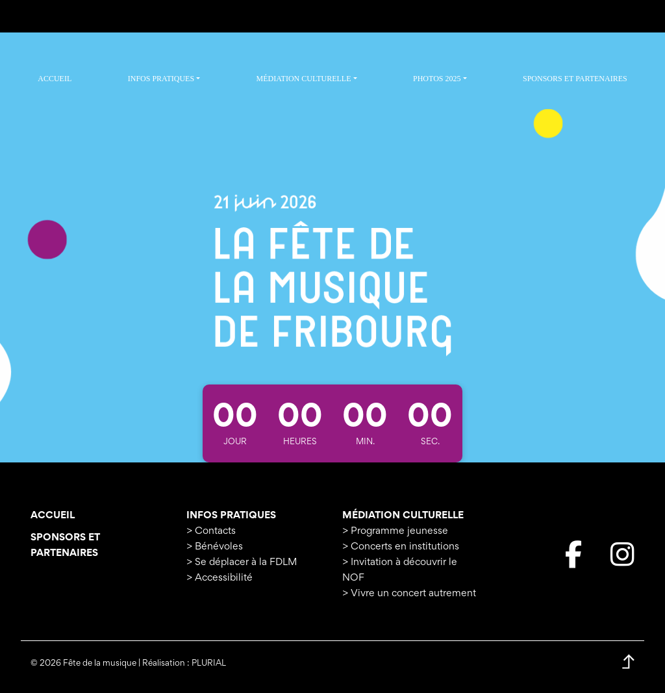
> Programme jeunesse (395, 531)
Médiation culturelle (403, 515)
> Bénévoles (214, 546)
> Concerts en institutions (400, 546)
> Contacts (211, 531)
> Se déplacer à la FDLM (241, 562)
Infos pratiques (231, 515)
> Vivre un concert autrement (409, 593)
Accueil (53, 515)
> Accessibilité (219, 578)
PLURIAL (209, 664)
